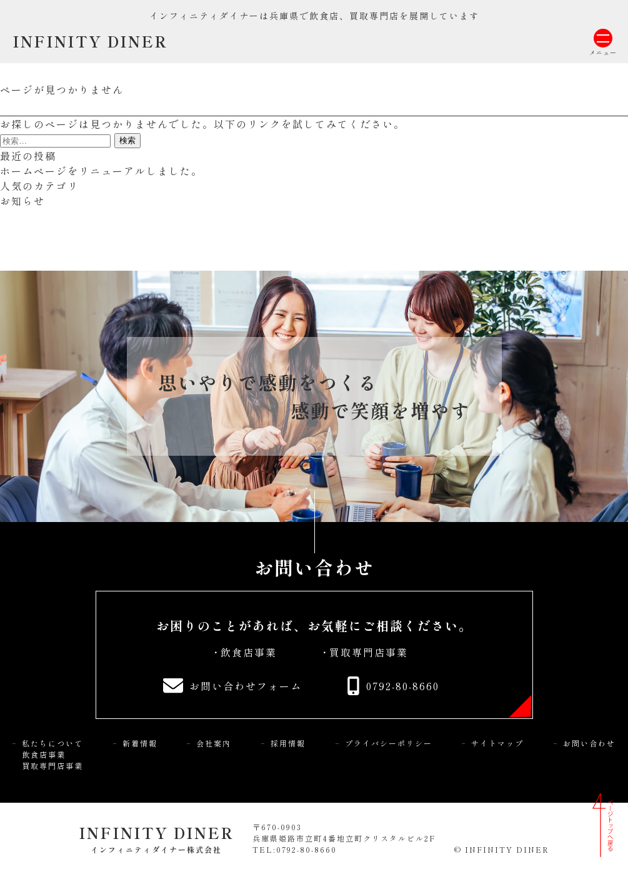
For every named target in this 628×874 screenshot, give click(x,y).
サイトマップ (497, 743)
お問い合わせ (589, 743)
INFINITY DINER (89, 41)
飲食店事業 (249, 652)
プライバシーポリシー (388, 743)
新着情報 (139, 743)
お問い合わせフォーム (245, 685)
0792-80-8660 (402, 685)
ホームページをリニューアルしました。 (101, 170)
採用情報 (288, 743)
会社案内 (213, 743)
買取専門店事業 (368, 652)
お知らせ (22, 200)
